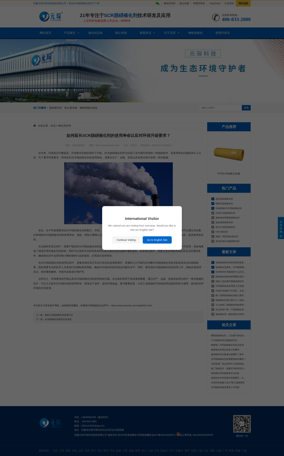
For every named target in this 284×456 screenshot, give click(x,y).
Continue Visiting (126, 239)
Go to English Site (157, 239)
